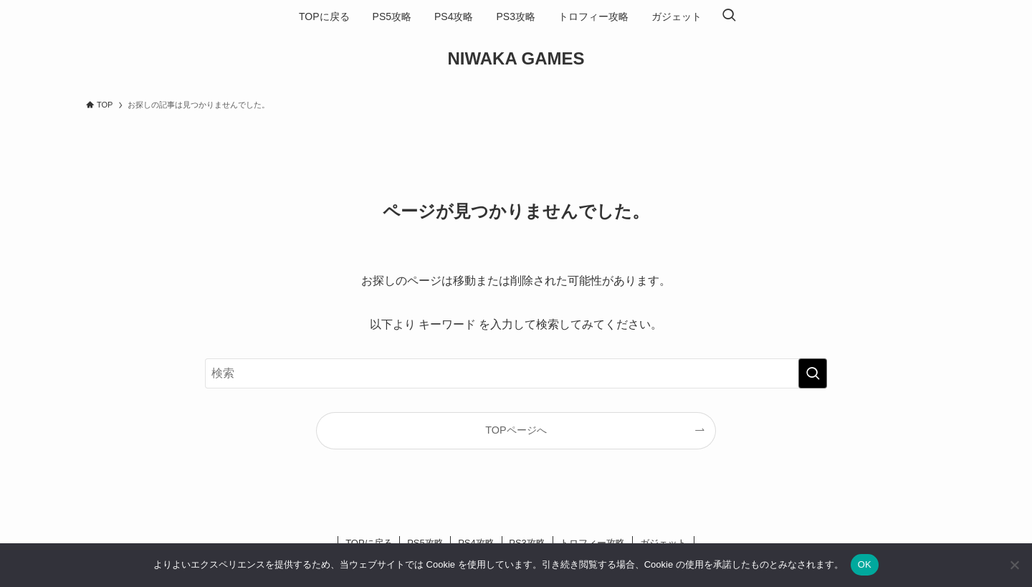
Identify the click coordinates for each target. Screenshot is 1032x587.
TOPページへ (515, 430)
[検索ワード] (516, 373)
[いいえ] (1014, 565)
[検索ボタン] (729, 16)
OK (864, 564)
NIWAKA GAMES (515, 58)
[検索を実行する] (812, 373)
